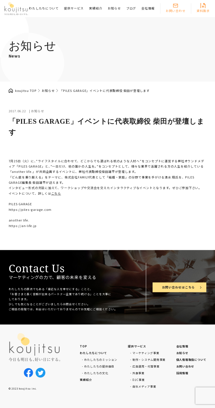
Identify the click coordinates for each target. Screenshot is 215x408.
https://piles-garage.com (30, 209)
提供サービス (74, 8)
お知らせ (114, 8)
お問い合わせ (176, 11)
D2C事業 (138, 380)
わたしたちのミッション (100, 359)
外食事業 (138, 373)
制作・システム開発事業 (148, 359)
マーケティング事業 (145, 353)
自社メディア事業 (144, 386)
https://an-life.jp (23, 226)
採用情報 (182, 373)
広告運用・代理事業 (146, 366)
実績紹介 (95, 8)
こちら (56, 193)
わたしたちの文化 (96, 373)
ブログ (131, 8)
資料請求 (203, 11)
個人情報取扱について (191, 359)
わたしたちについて (44, 8)
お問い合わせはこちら (178, 287)
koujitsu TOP (26, 91)
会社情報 (148, 8)
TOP (83, 346)
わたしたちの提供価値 (99, 366)
